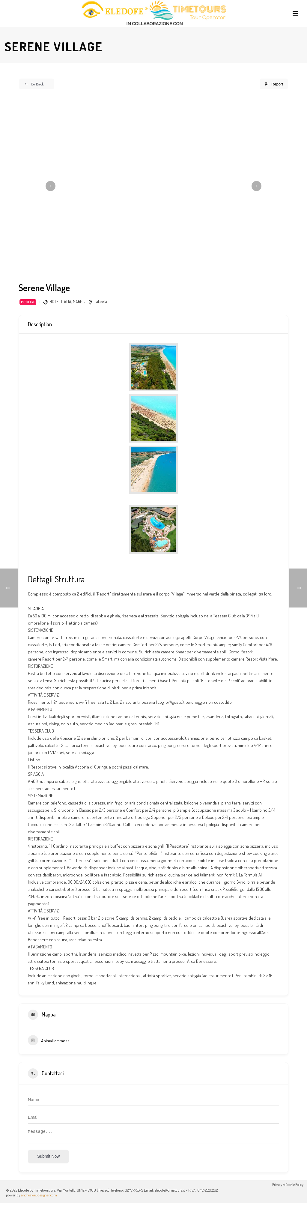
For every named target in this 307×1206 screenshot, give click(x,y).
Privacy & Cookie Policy (287, 1192)
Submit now (48, 1159)
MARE (77, 301)
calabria (100, 301)
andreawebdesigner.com (39, 1197)
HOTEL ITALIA (60, 301)
